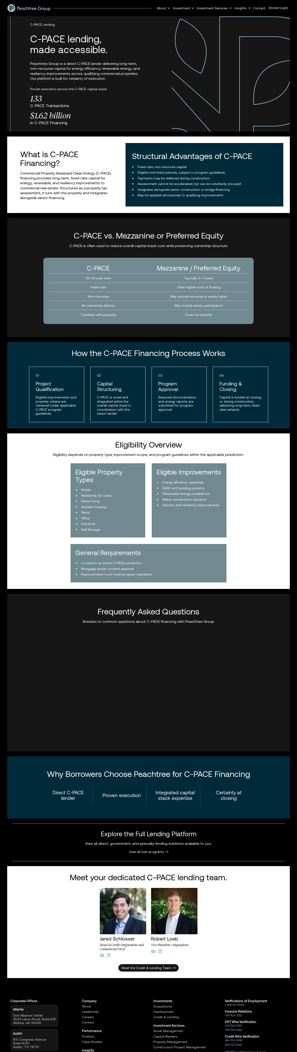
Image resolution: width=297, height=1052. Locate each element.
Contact (259, 8)
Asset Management (168, 1031)
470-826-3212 (233, 1015)
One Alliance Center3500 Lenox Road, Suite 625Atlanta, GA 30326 (34, 1019)
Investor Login (278, 8)
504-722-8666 (233, 1044)
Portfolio (88, 1036)
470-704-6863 (233, 1030)
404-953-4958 (233, 1040)
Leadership (90, 1012)
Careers (88, 1017)
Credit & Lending (166, 1017)
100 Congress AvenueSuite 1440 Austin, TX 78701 (29, 1043)
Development (163, 1012)
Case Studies (92, 1042)
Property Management (170, 1042)
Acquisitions (162, 1006)
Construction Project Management (179, 1047)
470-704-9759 (233, 1025)
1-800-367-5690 (234, 1005)
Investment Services (169, 1025)
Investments (163, 1001)
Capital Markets (165, 1036)
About (86, 1006)
